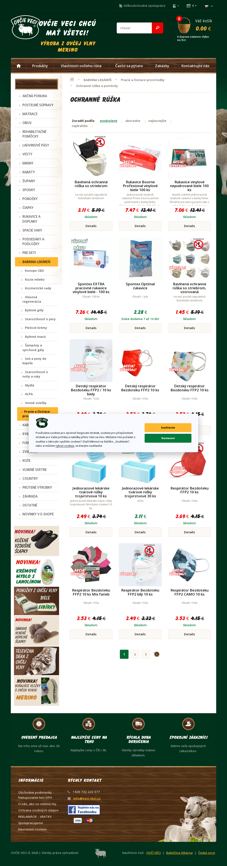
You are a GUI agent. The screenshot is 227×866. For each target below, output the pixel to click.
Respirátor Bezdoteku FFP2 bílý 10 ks (140, 592)
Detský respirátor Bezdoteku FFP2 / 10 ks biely (91, 389)
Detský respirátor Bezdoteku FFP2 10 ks (140, 387)
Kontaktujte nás (195, 66)
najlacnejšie (157, 121)
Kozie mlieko (33, 279)
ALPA (27, 394)
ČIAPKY (27, 207)
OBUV (27, 122)
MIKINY (27, 163)
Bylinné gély (33, 310)
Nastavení (168, 438)
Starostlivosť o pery (39, 319)
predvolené (108, 121)
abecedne (132, 121)
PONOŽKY (30, 198)
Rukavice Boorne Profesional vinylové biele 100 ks (140, 185)
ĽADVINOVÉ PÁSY (35, 145)
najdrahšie (80, 126)
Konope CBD (33, 270)
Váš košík (196, 25)
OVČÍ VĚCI (153, 853)
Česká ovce (206, 853)
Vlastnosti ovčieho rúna (81, 66)
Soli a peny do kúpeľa (34, 360)
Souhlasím (168, 427)
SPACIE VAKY (32, 230)
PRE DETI (29, 252)
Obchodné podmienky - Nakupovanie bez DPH (36, 795)
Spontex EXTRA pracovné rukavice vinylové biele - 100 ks (91, 287)
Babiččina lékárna (179, 853)
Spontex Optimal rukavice (140, 285)
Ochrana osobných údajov (38, 810)
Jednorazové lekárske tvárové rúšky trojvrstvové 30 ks (140, 492)
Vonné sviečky (34, 403)
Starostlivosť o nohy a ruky (35, 374)
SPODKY (28, 190)
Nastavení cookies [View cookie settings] (32, 829)
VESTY (27, 154)
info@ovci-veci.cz (87, 798)
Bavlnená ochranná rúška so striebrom (91, 183)
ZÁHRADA (29, 496)
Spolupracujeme (30, 823)
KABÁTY (28, 172)
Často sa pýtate (129, 66)
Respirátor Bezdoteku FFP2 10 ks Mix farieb (91, 592)
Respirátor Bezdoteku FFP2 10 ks (189, 490)
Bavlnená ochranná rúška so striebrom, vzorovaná (189, 287)
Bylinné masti (34, 336)
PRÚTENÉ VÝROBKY (37, 487)
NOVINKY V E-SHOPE (38, 514)
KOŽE (26, 460)
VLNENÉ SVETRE (34, 469)
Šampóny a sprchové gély (33, 347)
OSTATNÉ (29, 505)
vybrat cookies (64, 445)
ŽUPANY (28, 181)
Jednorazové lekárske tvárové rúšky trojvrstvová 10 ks (90, 492)
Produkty (40, 66)
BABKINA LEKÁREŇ (36, 261)
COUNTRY (30, 478)
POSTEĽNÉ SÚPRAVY (38, 105)
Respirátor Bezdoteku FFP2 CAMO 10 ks (189, 592)
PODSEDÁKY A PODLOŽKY (33, 241)
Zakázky (162, 66)
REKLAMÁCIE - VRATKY (35, 816)
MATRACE (29, 114)
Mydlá (28, 385)
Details (91, 226)
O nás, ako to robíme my (37, 804)
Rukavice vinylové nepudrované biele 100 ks (189, 185)
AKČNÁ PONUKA (34, 96)
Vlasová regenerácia (31, 299)
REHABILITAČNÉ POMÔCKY (34, 134)
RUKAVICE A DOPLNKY (31, 218)
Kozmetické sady (36, 288)
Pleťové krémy (34, 327)
